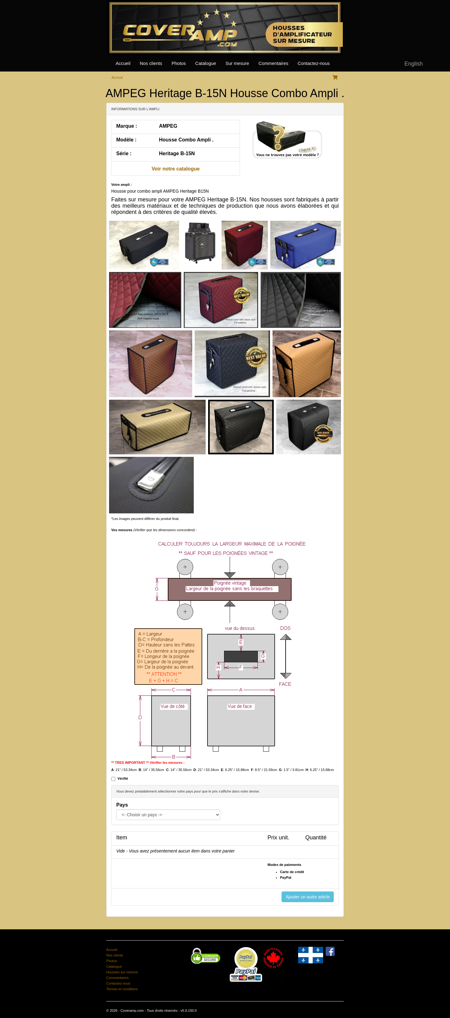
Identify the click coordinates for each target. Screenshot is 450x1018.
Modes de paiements (284, 865)
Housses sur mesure (122, 972)
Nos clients (151, 63)
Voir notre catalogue (176, 168)
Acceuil (117, 77)
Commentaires (273, 63)
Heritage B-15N (177, 153)
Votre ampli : (121, 184)
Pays (122, 805)
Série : (124, 153)
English (413, 64)
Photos (179, 63)
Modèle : (126, 139)
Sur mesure (237, 63)
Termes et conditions (122, 989)
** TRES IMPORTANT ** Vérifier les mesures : (148, 762)
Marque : (126, 126)
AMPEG (168, 126)
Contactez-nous (314, 63)
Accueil (123, 63)
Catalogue (205, 63)
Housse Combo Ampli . (186, 139)
